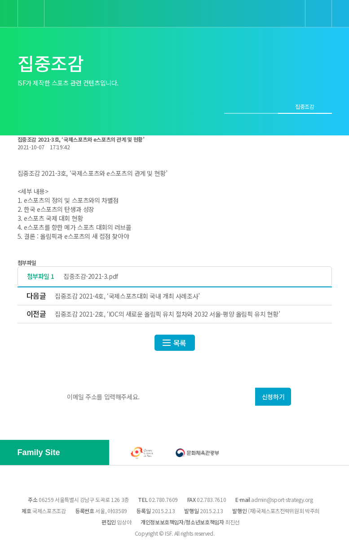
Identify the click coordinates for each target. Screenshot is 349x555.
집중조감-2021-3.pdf (90, 276)
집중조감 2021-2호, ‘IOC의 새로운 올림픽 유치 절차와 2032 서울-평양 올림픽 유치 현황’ (167, 313)
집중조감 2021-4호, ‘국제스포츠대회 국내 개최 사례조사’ (127, 295)
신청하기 (273, 396)
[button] (76, 453)
